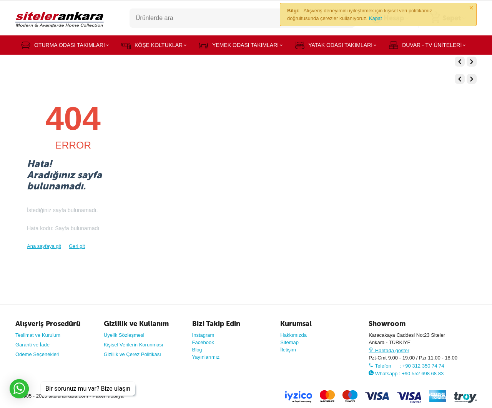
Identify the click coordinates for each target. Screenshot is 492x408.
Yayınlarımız (205, 357)
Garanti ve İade (32, 345)
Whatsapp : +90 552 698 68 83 (406, 373)
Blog (197, 350)
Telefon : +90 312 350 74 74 (406, 366)
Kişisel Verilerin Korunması (133, 345)
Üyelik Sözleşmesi (124, 335)
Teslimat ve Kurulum (37, 335)
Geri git (77, 246)
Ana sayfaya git (44, 246)
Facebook (203, 342)
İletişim (288, 350)
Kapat (375, 18)
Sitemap (289, 342)
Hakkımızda (293, 335)
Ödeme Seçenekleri (37, 354)
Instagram (203, 335)
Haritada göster (389, 350)
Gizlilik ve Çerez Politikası (132, 354)
